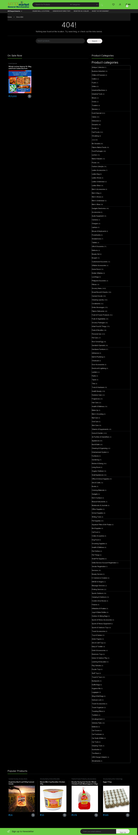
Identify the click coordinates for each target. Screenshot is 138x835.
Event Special (13, 63)
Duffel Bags (96, 685)
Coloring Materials (98, 490)
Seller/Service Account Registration (104, 563)
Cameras (95, 220)
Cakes (94, 117)
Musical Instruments (98, 502)
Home (10, 17)
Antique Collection (98, 67)
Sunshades (96, 749)
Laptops (94, 227)
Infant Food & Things (99, 326)
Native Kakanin (97, 159)
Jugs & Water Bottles (99, 612)
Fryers (94, 83)
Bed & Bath (96, 444)
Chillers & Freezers (98, 75)
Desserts (95, 124)
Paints (94, 376)
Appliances (96, 441)
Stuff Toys (95, 673)
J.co (93, 140)
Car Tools (95, 742)
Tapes (94, 380)
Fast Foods (96, 132)
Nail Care (95, 418)
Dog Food (95, 540)
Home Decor (96, 269)
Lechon (94, 155)
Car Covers (96, 730)
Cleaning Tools (97, 746)
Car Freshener (97, 734)
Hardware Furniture (98, 349)
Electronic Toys (97, 654)
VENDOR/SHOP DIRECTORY (62, 11)
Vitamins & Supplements (100, 429)
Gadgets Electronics (99, 208)
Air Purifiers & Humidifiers (100, 437)
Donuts (94, 128)
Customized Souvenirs (99, 262)
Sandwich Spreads (98, 345)
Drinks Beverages (98, 307)
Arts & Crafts (96, 483)
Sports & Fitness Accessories (102, 620)
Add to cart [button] (29, 96)
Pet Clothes (96, 551)
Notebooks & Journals (99, 505)
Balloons (95, 250)
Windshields (96, 761)
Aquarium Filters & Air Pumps (101, 524)
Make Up (95, 410)
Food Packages (97, 151)
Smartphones (96, 239)
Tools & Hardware (98, 387)
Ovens (94, 102)
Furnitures (95, 456)
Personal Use (96, 334)
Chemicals (95, 361)
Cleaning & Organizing (99, 448)
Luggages (95, 692)
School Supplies (97, 513)
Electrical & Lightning (99, 368)
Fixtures (94, 605)
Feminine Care (97, 395)
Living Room (96, 467)
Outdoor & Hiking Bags (100, 616)
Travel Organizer (98, 707)
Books (94, 486)
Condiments (96, 303)
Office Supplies (97, 509)
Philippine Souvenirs (99, 281)
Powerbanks (96, 235)
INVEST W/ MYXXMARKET (100, 11)
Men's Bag (95, 193)
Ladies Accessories (98, 170)
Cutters (94, 79)
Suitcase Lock (97, 700)
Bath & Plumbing (97, 357)
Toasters (95, 105)
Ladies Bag (96, 174)
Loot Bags (95, 277)
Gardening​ (95, 460)
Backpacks (96, 681)
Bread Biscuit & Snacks (100, 292)
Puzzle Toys (96, 669)
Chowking (95, 136)
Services (95, 570)
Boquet (94, 258)
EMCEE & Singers (98, 582)
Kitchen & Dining (97, 463)
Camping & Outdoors (99, 597)
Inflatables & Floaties (99, 608)
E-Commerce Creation (99, 578)
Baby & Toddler (97, 646)
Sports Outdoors (97, 593)
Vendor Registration (99, 566)
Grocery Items (97, 288)
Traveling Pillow (97, 711)
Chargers (95, 223)
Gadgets (95, 494)
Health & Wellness (98, 406)
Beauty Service (97, 574)
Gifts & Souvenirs (98, 246)
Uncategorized (97, 719)
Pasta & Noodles (97, 330)
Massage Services (98, 585)
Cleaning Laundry (98, 300)
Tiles (93, 383)
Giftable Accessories (99, 265)
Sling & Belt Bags (98, 696)
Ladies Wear (96, 185)
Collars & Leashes (98, 536)
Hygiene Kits (96, 688)
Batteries (95, 727)
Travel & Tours (97, 677)
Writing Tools (96, 517)
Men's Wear (96, 204)
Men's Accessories (98, 189)
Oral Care (95, 421)
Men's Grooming (97, 414)
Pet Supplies (96, 521)
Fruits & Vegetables (98, 319)
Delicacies (95, 121)
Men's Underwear (98, 201)
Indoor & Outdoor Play (99, 658)
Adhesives (95, 353)
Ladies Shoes (96, 178)
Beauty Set (96, 254)
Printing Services (98, 589)
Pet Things (95, 555)
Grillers (94, 86)
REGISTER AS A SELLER (81, 11)
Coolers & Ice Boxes (99, 601)
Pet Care (95, 338)
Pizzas (94, 162)
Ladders (95, 372)
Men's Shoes (96, 197)
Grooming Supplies (98, 543)
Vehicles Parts (97, 723)
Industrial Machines (98, 90)
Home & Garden (97, 433)
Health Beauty (97, 391)
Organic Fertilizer (98, 471)
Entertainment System (99, 452)
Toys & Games (97, 635)
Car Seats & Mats (98, 738)
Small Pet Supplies (98, 559)
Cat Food (95, 532)
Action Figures (97, 639)
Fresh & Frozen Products (100, 315)
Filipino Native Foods (99, 147)
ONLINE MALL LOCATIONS (40, 11)
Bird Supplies (96, 528)
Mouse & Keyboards (99, 231)
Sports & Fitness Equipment (101, 624)
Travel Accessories (98, 631)
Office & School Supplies (100, 479)
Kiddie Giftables (97, 273)
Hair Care (95, 402)
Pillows (94, 284)
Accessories (96, 212)
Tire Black (95, 753)
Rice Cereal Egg (97, 342)
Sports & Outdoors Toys (100, 627)
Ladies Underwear (98, 181)
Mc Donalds (96, 143)
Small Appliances (98, 475)
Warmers (95, 109)
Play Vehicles (96, 665)
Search (94, 41)
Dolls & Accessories (99, 650)
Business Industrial (98, 71)
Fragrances (96, 399)
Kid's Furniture (97, 498)
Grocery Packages (98, 322)
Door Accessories (98, 364)
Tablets (94, 242)
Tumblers (95, 715)
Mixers (94, 98)
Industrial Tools (97, 94)
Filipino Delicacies (98, 311)
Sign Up (123, 832)
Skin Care (95, 425)
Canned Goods (97, 296)
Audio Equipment (98, 216)
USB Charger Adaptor (99, 757)
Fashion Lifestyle (98, 166)
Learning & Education (99, 662)
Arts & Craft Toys (98, 643)
